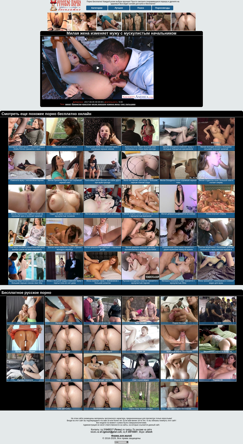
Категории (96, 8)
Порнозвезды (162, 8)
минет (68, 104)
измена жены (113, 104)
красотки (86, 104)
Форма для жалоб (121, 435)
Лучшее (119, 8)
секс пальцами (128, 104)
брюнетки (77, 104)
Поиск (140, 8)
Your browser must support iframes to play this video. (98, 67)
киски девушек (99, 104)
